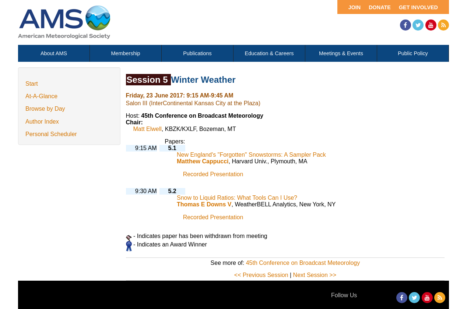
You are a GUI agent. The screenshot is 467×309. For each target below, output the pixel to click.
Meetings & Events (341, 53)
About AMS (54, 53)
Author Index (42, 121)
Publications (197, 53)
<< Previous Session (261, 275)
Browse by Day (45, 109)
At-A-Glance (41, 96)
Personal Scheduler (51, 134)
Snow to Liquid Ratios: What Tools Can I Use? (237, 198)
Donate (380, 7)
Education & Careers (269, 53)
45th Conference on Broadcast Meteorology (303, 263)
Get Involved (418, 7)
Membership (125, 53)
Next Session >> (314, 275)
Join (354, 7)
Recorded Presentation (213, 174)
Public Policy (413, 53)
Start (31, 84)
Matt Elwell (147, 129)
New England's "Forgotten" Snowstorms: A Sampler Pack (251, 155)
